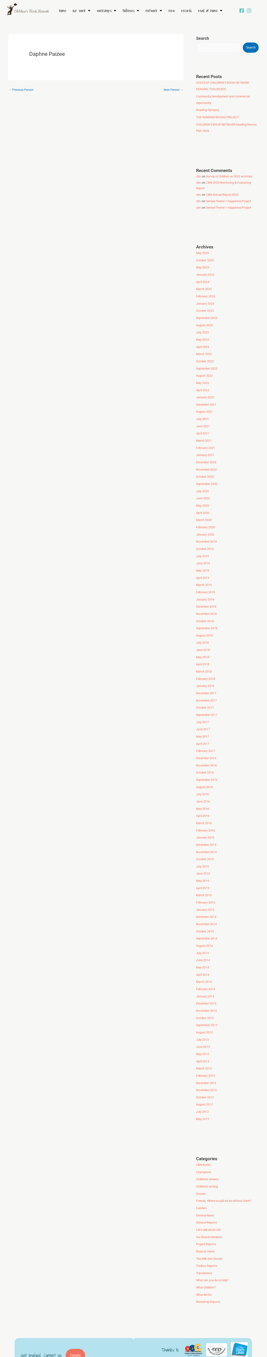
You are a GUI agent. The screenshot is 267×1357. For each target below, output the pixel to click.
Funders (201, 1183)
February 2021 (205, 441)
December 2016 (207, 743)
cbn (198, 175)
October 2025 (205, 258)
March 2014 (204, 961)
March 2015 (204, 877)
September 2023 (207, 315)
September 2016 (207, 764)
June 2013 (203, 1025)
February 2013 (205, 1053)
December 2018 (207, 596)
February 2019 (205, 582)
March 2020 (204, 511)
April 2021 (203, 427)
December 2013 (207, 982)
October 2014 (205, 912)
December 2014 (207, 898)
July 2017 (202, 708)
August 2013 (204, 1011)
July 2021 (202, 413)
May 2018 (202, 645)
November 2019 (207, 533)
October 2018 (205, 610)
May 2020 (202, 498)
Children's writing (208, 1162)
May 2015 (202, 863)
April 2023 (203, 343)
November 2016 (207, 751)
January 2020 (205, 526)
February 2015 (205, 884)
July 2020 (202, 483)
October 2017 (205, 694)
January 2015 (205, 891)
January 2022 (205, 392)
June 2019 (203, 554)
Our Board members (210, 1211)
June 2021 (203, 420)
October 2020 (205, 469)
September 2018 (207, 617)
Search (202, 38)
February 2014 (205, 968)
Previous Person (22, 90)
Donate (201, 1169)
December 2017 (207, 680)
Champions (204, 1148)
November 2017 (207, 687)
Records (186, 10)
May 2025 (202, 266)
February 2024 (205, 294)
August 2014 (204, 926)
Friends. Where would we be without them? (226, 1176)
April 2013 (203, 1039)
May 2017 (202, 722)
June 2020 (203, 490)
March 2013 (204, 1046)
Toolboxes (131, 10)
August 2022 (204, 371)
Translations (204, 1246)
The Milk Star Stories (210, 1232)
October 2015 (205, 842)
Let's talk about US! (209, 1204)
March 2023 (204, 350)
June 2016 (203, 786)
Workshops (106, 10)
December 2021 (207, 399)
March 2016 (204, 807)
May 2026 (202, 252)
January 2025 (205, 273)
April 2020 (203, 505)
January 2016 (205, 821)
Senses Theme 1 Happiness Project (231, 200)
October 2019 (205, 540)
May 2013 (202, 1032)
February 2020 (205, 519)
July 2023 (202, 329)
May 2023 (202, 336)
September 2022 (207, 364)
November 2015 (207, 835)
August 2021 (204, 406)
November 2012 (207, 1067)
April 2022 (203, 385)
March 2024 (204, 287)
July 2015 (202, 849)
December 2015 (207, 828)
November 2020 (207, 462)
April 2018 (203, 652)
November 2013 (207, 989)
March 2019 (204, 575)
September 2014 (207, 919)
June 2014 (203, 940)
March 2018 (204, 659)
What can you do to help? (213, 1253)
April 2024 (203, 280)
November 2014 (207, 905)
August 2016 (204, 772)
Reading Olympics (208, 109)
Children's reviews (208, 1154)
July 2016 (202, 779)
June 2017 (203, 715)
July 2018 (202, 631)
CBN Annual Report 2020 (223, 193)
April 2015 (203, 870)
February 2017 (205, 736)
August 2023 (204, 322)
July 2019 (202, 547)
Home (62, 10)
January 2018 (205, 673)
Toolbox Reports (207, 1239)
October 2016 (205, 758)
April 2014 (203, 954)
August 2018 (204, 624)
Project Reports (207, 1218)
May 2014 (202, 947)
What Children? (206, 1260)
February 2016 (205, 814)
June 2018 (203, 638)
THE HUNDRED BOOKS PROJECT (219, 116)
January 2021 (205, 448)
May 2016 (202, 793)
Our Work (82, 10)
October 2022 (205, 357)
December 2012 (207, 1060)
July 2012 (202, 1088)
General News (205, 1190)
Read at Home (210, 10)
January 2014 (205, 975)
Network (154, 10)
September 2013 (207, 1004)
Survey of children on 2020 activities (231, 175)
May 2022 (202, 378)
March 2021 (204, 434)
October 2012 (205, 1074)
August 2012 (204, 1081)
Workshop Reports (209, 1274)
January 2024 (205, 301)
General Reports (207, 1197)
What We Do (204, 1267)
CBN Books (204, 1141)
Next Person (172, 90)
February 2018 (205, 666)
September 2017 (207, 701)
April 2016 (203, 800)
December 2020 (207, 455)
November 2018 (207, 603)
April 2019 (203, 568)
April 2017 (203, 729)
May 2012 (202, 1095)
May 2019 (202, 561)
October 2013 (205, 996)
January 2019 (205, 589)
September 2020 (207, 477)
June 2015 (203, 856)
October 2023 (205, 308)
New (172, 10)
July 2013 (202, 1017)
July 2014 (202, 933)
